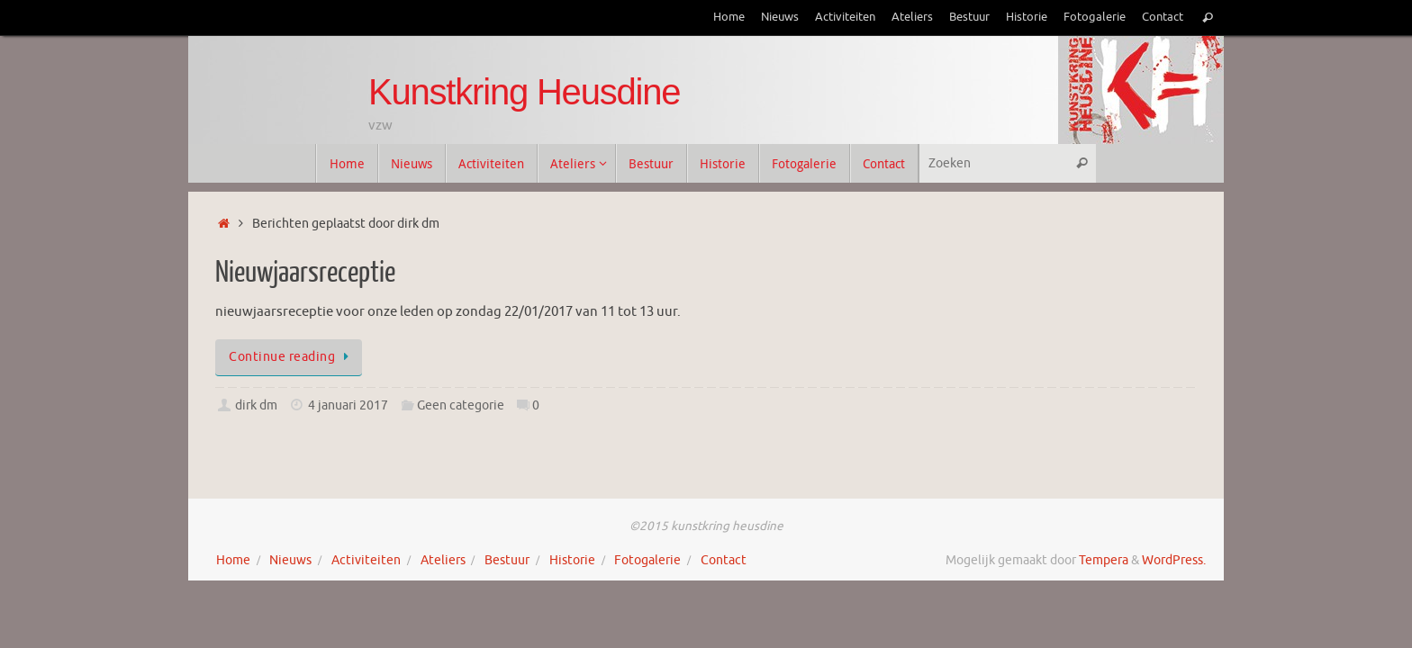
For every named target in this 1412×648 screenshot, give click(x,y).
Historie (1026, 17)
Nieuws (780, 17)
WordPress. (1174, 560)
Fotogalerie (1095, 17)
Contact (1162, 17)
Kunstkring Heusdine (524, 92)
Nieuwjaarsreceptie (305, 272)
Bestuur (969, 17)
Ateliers (912, 17)
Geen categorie (460, 405)
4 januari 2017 (348, 405)
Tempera (1103, 560)
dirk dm (256, 405)
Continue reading (292, 356)
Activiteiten (845, 17)
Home (729, 17)
